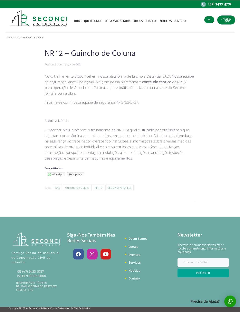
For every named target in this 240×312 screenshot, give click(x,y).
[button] (226, 19)
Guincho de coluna (77, 188)
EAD (57, 188)
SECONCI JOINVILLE (119, 188)
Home (8, 37)
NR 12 (98, 188)
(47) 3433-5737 (220, 4)
